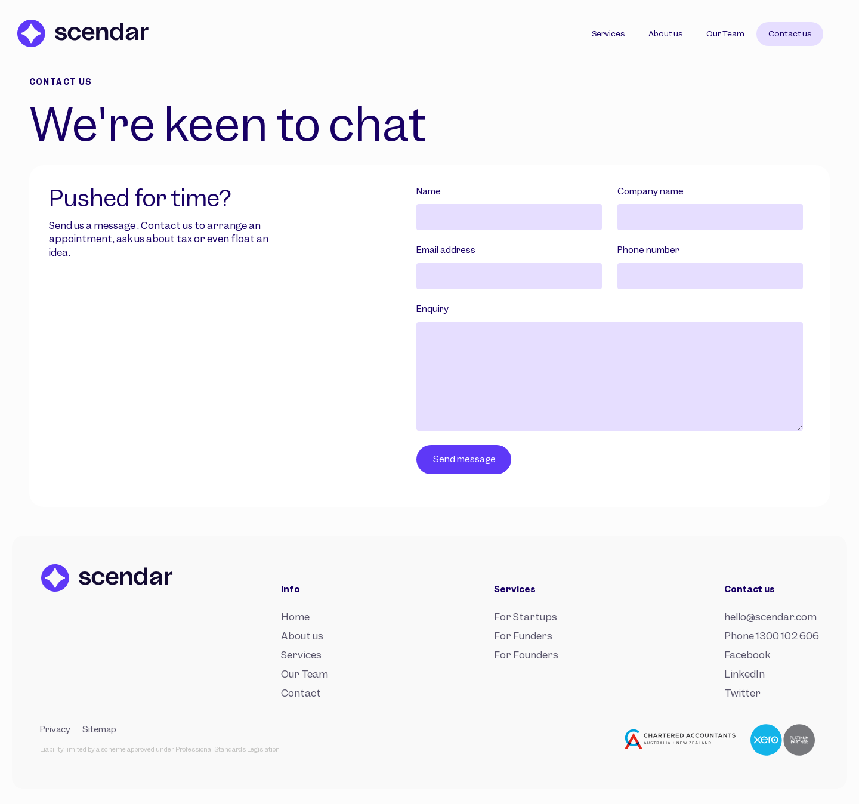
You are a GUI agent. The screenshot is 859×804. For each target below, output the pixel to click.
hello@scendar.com (770, 616)
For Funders (523, 635)
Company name (650, 191)
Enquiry (432, 309)
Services (301, 654)
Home (295, 616)
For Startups (525, 616)
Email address (445, 250)
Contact (301, 693)
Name (428, 191)
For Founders (526, 654)
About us (302, 635)
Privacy (55, 729)
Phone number (648, 250)
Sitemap (99, 729)
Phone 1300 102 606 (771, 635)
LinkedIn (744, 674)
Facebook (747, 654)
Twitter (742, 693)
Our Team (304, 674)
